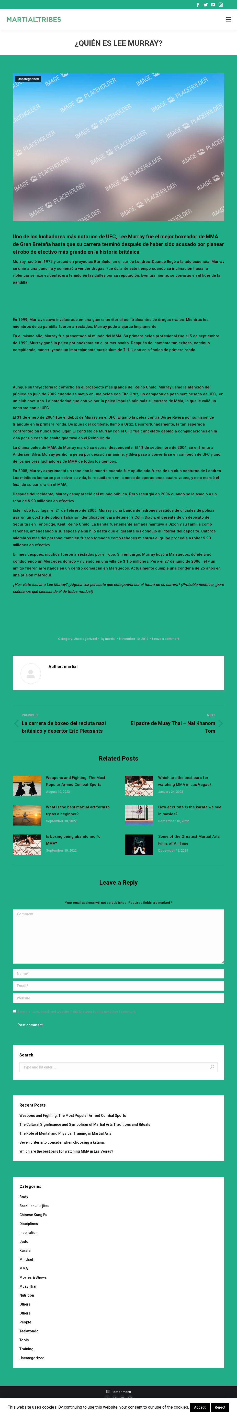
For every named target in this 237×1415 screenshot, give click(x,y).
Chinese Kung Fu (33, 1215)
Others (25, 1304)
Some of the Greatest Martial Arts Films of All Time (189, 840)
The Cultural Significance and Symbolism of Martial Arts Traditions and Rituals (84, 1124)
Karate (24, 1251)
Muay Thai (27, 1286)
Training (26, 1349)
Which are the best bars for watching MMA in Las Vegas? (184, 781)
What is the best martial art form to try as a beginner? (78, 810)
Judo (23, 1242)
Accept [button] (200, 1407)
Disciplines (28, 1224)
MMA (23, 1268)
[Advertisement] (119, 299)
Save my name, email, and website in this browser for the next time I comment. (76, 1011)
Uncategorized (28, 79)
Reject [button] (220, 1407)
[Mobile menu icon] (228, 19)
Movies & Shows (33, 1277)
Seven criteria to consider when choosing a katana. (62, 1142)
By (108, 639)
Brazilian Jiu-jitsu (34, 1206)
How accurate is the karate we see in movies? (189, 810)
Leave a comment (165, 639)
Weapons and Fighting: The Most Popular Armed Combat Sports (75, 781)
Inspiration (28, 1233)
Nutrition (26, 1295)
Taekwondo (29, 1331)
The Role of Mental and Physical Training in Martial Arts (65, 1133)
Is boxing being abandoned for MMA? (74, 840)
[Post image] (27, 786)
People (25, 1322)
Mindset (26, 1259)
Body (23, 1197)
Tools (24, 1340)
